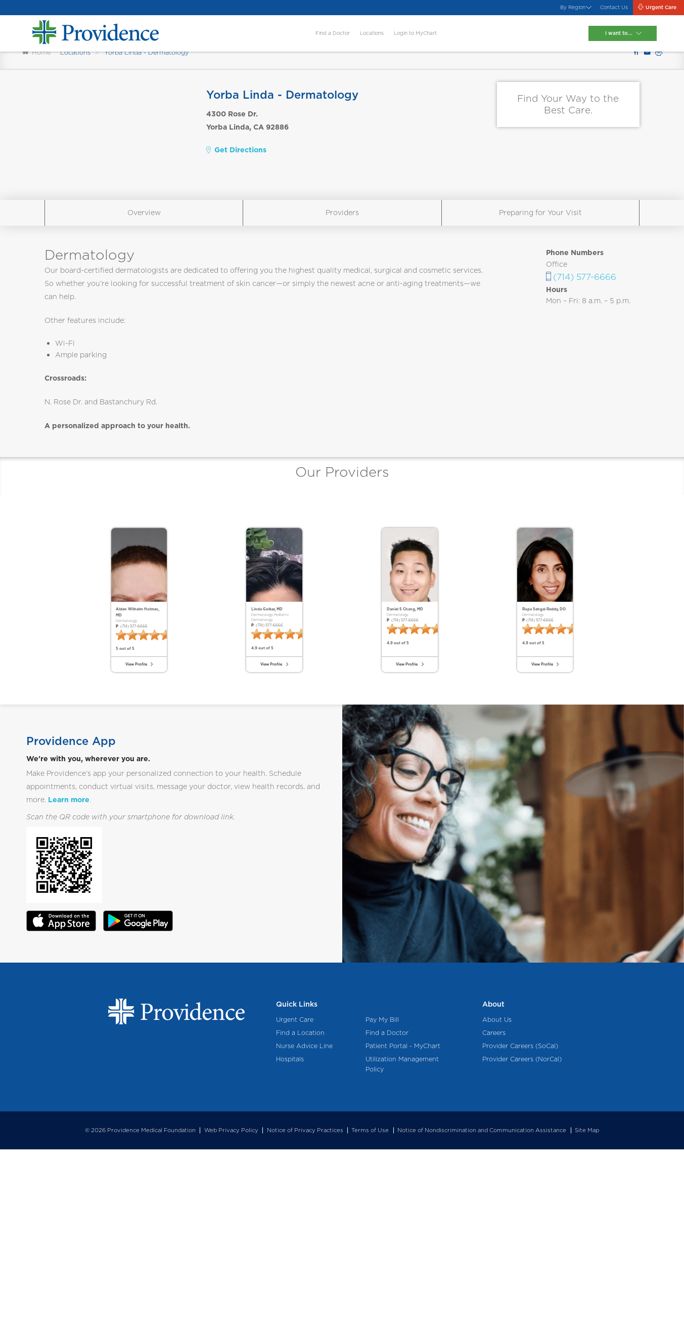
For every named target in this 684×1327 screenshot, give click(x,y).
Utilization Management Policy (402, 1242)
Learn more (68, 977)
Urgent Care (294, 1197)
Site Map (587, 1308)
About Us (497, 1197)
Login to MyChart (419, 41)
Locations (357, 41)
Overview (144, 261)
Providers (342, 261)
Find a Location (300, 1211)
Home (36, 101)
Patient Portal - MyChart (403, 1224)
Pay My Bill (382, 1197)
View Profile (133, 832)
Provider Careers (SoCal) (520, 1224)
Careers (494, 1211)
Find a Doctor (301, 41)
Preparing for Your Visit (540, 261)
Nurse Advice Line (304, 1224)
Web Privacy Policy (231, 1308)
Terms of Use (370, 1308)
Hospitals (290, 1237)
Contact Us (585, 10)
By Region (529, 10)
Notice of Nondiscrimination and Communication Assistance (481, 1308)
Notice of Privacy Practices (305, 1308)
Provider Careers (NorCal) (522, 1237)
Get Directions (236, 198)
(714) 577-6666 (584, 325)
